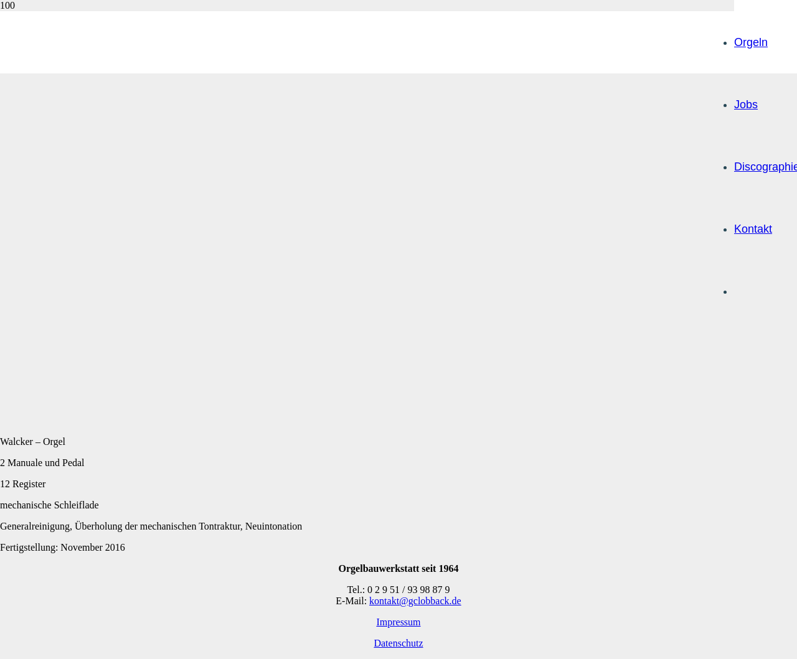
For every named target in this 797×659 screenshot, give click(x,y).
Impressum (398, 622)
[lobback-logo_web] (390, 320)
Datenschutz (398, 643)
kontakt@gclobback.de (415, 601)
